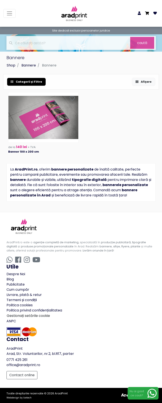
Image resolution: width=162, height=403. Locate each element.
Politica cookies (19, 305)
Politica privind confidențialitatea (34, 310)
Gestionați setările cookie (28, 315)
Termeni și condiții (21, 299)
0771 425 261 (16, 359)
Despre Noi (15, 274)
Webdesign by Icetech (19, 397)
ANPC (11, 321)
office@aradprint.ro (23, 364)
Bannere (28, 65)
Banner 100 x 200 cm (23, 151)
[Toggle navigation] (9, 13)
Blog (10, 279)
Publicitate (15, 284)
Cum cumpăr (17, 289)
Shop (11, 65)
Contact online (22, 375)
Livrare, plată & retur (24, 294)
